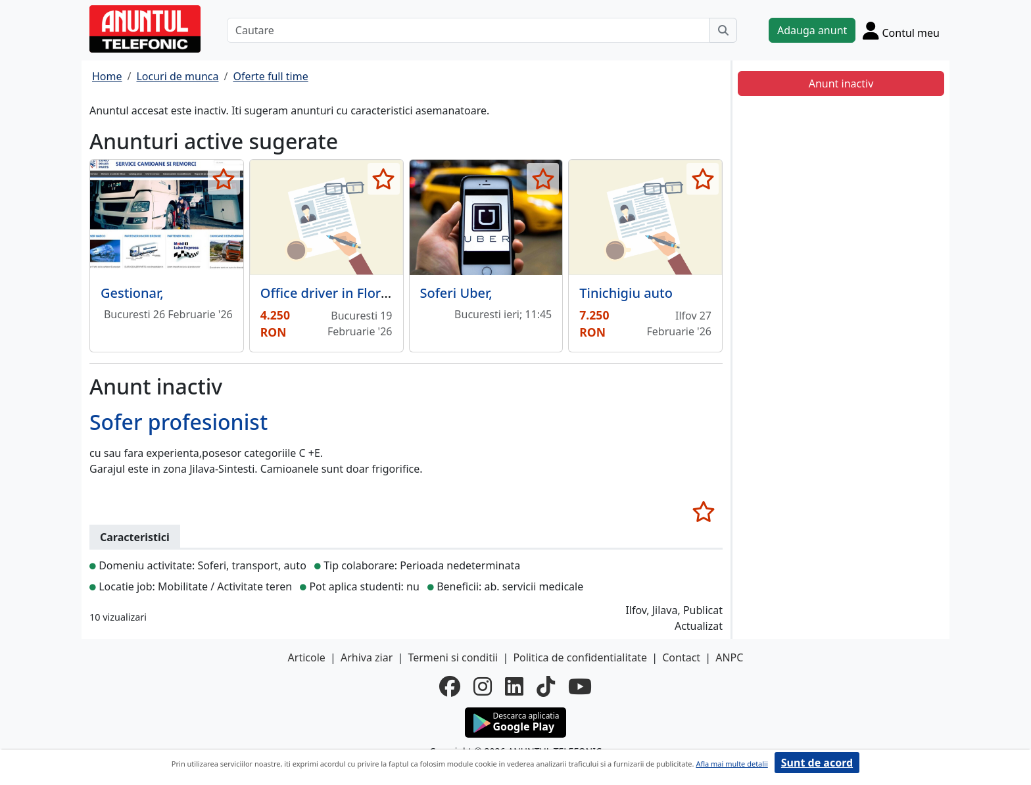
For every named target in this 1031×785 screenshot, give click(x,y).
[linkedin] (514, 686)
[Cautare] (468, 30)
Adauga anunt (812, 30)
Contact (681, 657)
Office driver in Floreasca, (340, 293)
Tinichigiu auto (626, 293)
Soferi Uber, (456, 293)
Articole (306, 657)
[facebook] (449, 686)
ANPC (729, 657)
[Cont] (901, 30)
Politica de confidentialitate (580, 657)
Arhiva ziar (367, 657)
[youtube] (580, 686)
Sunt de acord (817, 762)
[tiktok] (546, 686)
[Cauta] (723, 30)
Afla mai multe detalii (731, 764)
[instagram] (482, 686)
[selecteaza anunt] (224, 179)
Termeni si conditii (453, 657)
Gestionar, (132, 293)
